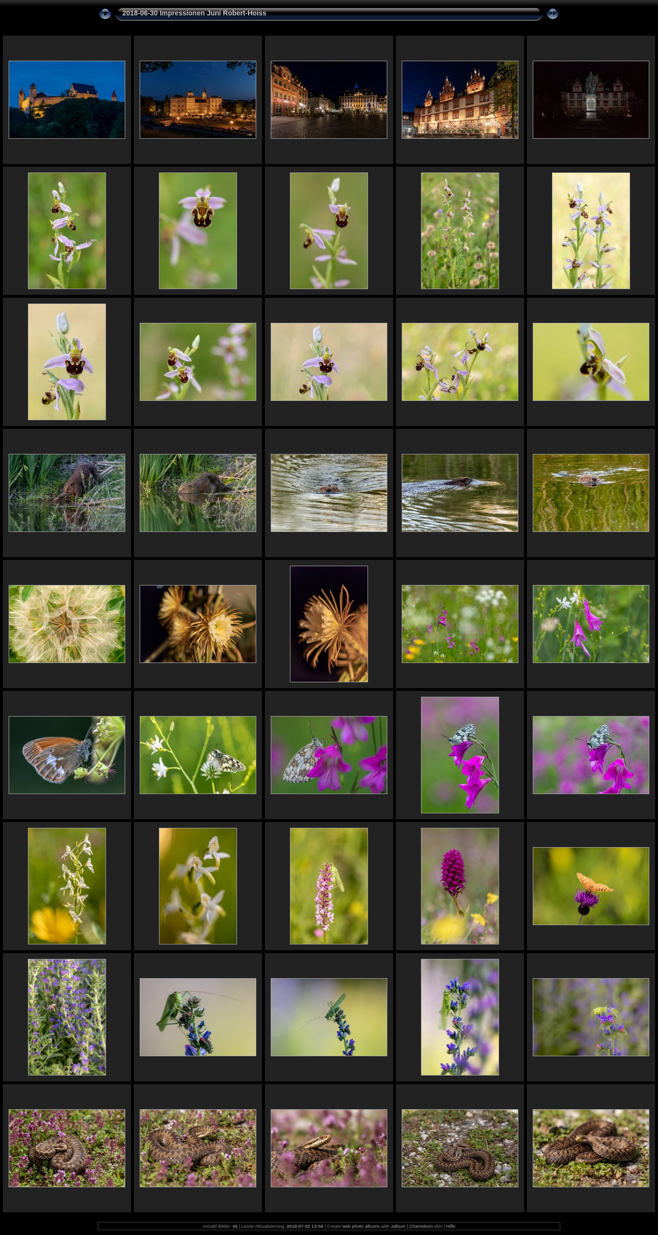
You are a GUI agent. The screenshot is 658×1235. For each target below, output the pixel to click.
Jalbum (398, 1226)
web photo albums (361, 1226)
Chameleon (421, 1226)
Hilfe (450, 1226)
